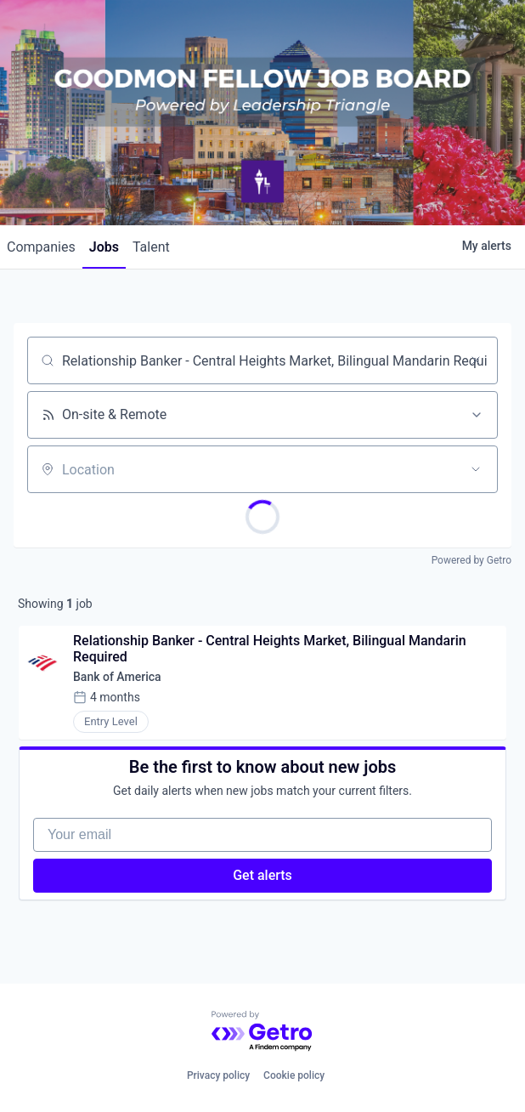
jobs (104, 247)
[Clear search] (475, 360)
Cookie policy (294, 1075)
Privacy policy (218, 1075)
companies (41, 247)
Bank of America (117, 677)
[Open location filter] (475, 469)
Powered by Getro (471, 560)
